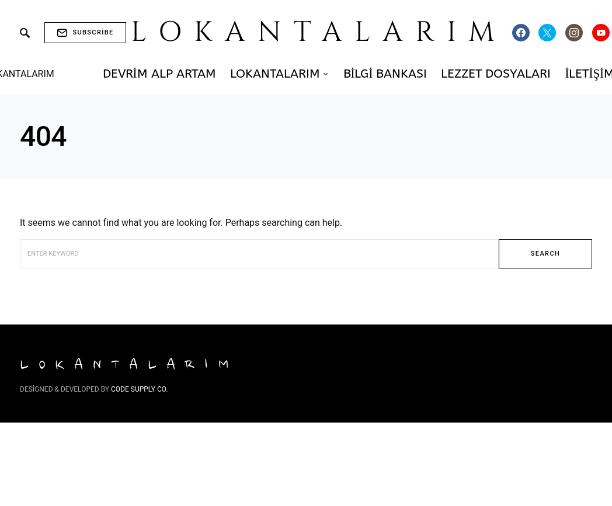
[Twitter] (547, 32)
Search (545, 253)
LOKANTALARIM (319, 32)
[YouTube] (601, 32)
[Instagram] (574, 32)
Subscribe (85, 32)
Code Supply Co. (139, 389)
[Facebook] (521, 32)
